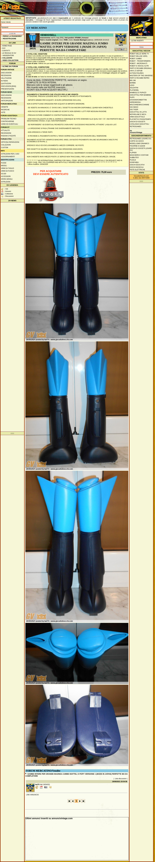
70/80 (65, 40)
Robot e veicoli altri (139, 66)
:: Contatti (5, 51)
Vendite (4, 107)
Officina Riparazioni (10, 142)
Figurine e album (137, 146)
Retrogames (135, 126)
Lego (132, 85)
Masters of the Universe (141, 76)
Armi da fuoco (7, 171)
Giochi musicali (137, 167)
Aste (3, 112)
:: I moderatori (7, 55)
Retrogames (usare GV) (140, 139)
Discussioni (6, 73)
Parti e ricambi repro (139, 78)
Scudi (3, 174)
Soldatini (134, 88)
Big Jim (133, 80)
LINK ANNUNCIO (32, 795)
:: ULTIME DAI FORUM (9, 66)
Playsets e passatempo (140, 119)
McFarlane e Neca (138, 114)
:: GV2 (3, 48)
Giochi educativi (137, 165)
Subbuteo (134, 157)
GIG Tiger (134, 109)
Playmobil (134, 90)
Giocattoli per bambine (140, 95)
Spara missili (7, 179)
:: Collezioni (6, 58)
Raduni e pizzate (8, 136)
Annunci (85, 38)
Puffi (132, 97)
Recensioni (6, 75)
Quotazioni (6, 83)
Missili (4, 166)
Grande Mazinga (80, 40)
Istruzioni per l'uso (10, 154)
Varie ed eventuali (9, 124)
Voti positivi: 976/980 (73, 38)
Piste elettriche (137, 170)
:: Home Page (6, 46)
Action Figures (137, 73)
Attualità (5, 130)
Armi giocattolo (137, 117)
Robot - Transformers (140, 61)
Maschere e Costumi (139, 155)
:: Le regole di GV (8, 53)
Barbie (133, 83)
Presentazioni (7, 89)
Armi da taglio (7, 168)
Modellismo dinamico (139, 143)
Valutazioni (6, 78)
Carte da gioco (137, 141)
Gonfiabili (134, 162)
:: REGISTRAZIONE (8, 39)
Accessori (6, 176)
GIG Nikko (134, 107)
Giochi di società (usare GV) (141, 149)
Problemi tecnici (8, 119)
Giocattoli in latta (138, 112)
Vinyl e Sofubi (136, 71)
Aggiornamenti (8, 157)
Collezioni (6, 145)
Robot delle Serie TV (139, 54)
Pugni (3, 163)
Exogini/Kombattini (138, 100)
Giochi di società (137, 122)
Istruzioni (5, 182)
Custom (4, 147)
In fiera (4, 81)
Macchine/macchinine (139, 105)
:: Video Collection (9, 60)
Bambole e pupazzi (138, 93)
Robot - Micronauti (138, 63)
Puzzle (133, 160)
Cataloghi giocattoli (139, 124)
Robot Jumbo (136, 59)
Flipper (133, 153)
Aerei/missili (135, 102)
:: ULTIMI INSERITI (137, 41)
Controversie (7, 121)
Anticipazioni (7, 101)
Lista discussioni (121, 779)
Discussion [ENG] (8, 86)
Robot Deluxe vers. (139, 56)
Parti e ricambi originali (49, 40)
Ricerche (5, 110)
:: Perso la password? (11, 36)
